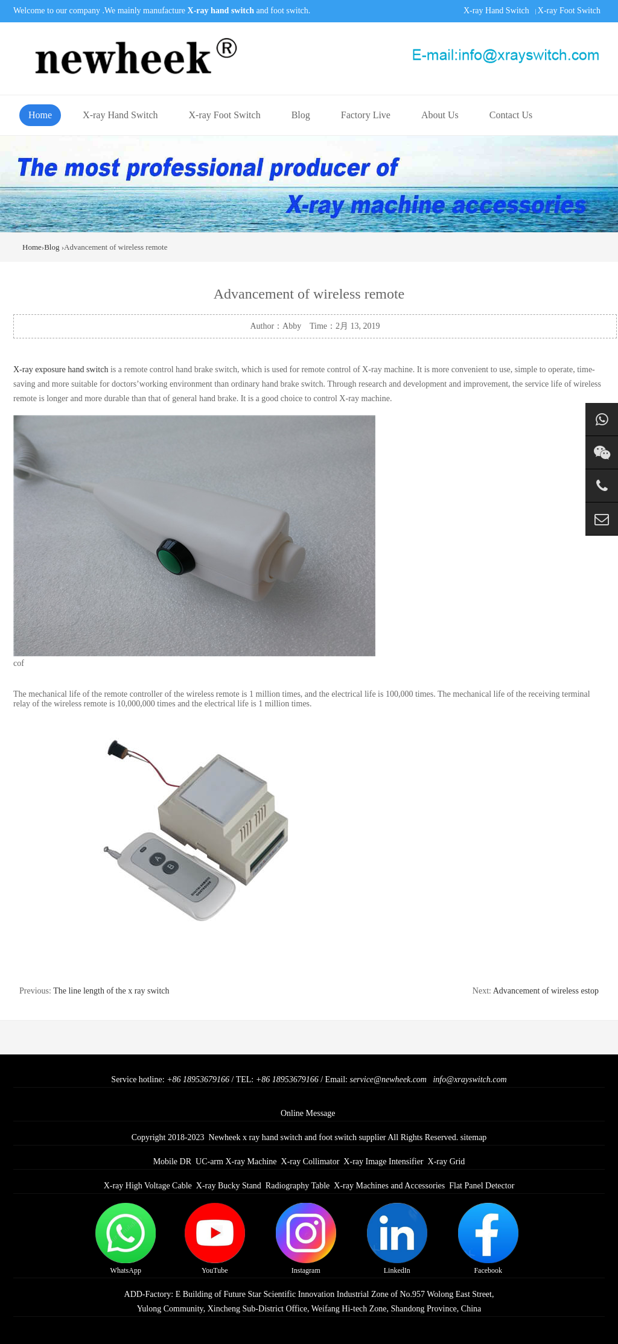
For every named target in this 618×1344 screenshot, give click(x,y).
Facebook (488, 1239)
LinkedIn (397, 1239)
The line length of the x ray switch (111, 990)
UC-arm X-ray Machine (236, 1161)
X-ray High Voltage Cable (148, 1185)
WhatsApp (125, 1239)
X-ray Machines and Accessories (389, 1185)
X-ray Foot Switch (569, 10)
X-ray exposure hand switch (60, 369)
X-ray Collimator (310, 1161)
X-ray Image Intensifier (383, 1161)
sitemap (473, 1137)
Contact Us (511, 115)
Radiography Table (298, 1185)
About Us (440, 115)
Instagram (306, 1239)
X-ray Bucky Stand (228, 1185)
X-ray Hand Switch (496, 10)
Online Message (308, 1113)
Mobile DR (172, 1161)
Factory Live (365, 115)
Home (40, 115)
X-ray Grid (446, 1161)
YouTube (215, 1239)
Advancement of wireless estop (546, 990)
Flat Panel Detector (481, 1185)
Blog (300, 115)
